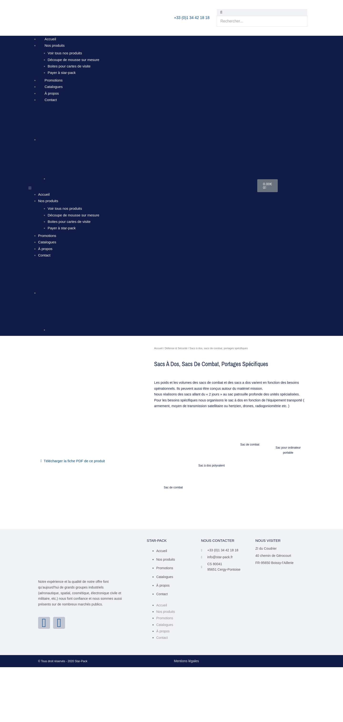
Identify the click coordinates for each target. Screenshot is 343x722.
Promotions (54, 80)
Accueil (50, 39)
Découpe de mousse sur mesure (73, 60)
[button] (143, 188)
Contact (51, 100)
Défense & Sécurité (176, 348)
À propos (52, 93)
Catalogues (54, 87)
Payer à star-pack (62, 73)
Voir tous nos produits (65, 53)
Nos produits (55, 45)
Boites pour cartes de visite (69, 66)
